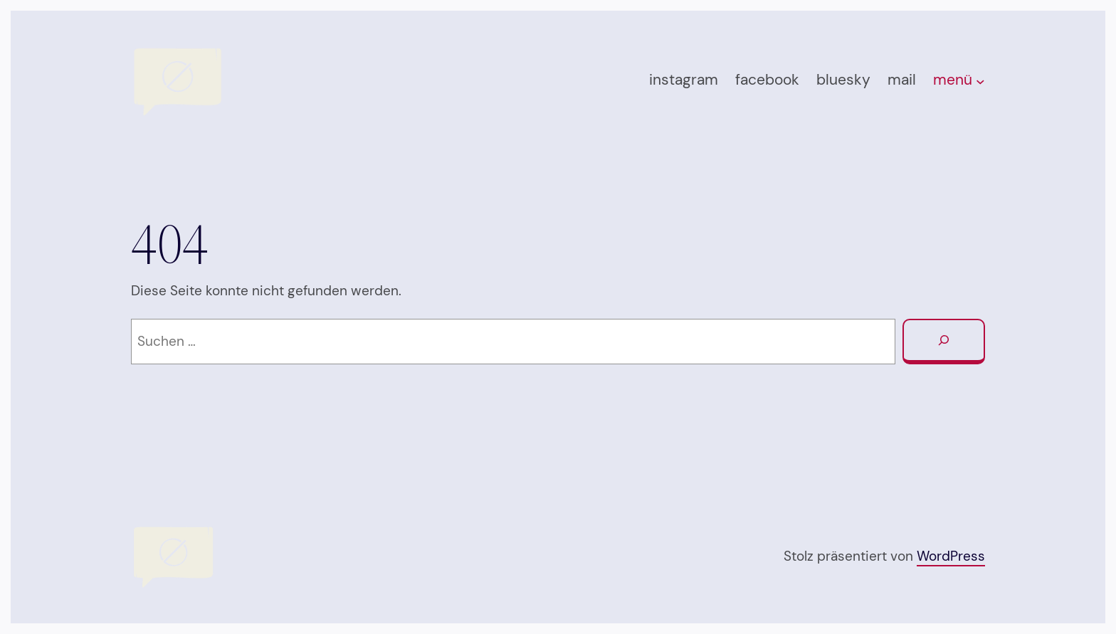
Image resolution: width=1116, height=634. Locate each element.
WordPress (951, 556)
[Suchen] (943, 341)
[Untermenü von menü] (980, 81)
